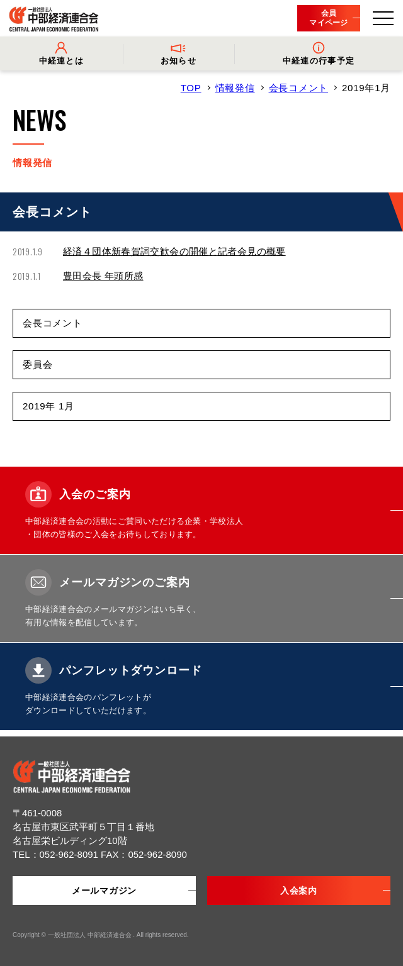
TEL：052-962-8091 (57, 854)
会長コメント (299, 87)
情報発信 (235, 87)
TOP (191, 87)
